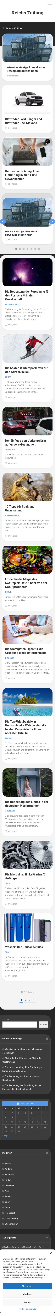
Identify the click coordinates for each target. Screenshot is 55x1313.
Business (9, 658)
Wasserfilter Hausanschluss (24, 947)
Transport (10, 450)
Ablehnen (27, 1294)
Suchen (5, 1019)
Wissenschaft (12, 304)
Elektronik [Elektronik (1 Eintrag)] (27, 1247)
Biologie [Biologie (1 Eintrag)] (19, 1247)
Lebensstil (10, 1185)
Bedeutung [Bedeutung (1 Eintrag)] (11, 1247)
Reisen (8, 738)
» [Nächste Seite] (34, 999)
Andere (8, 1169)
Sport (8, 377)
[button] (50, 1253)
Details (27, 1302)
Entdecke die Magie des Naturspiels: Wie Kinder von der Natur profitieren (26, 583)
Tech (7, 883)
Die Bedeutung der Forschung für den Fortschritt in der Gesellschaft (27, 295)
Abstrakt (10, 811)
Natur (8, 592)
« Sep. (5, 1135)
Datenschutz (31, 1309)
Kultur (8, 1180)
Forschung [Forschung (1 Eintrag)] (43, 1247)
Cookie (21, 1309)
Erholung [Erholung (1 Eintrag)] (35, 1247)
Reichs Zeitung (27, 13)
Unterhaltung (12, 515)
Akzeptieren (27, 1286)
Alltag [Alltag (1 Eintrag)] (4, 1247)
